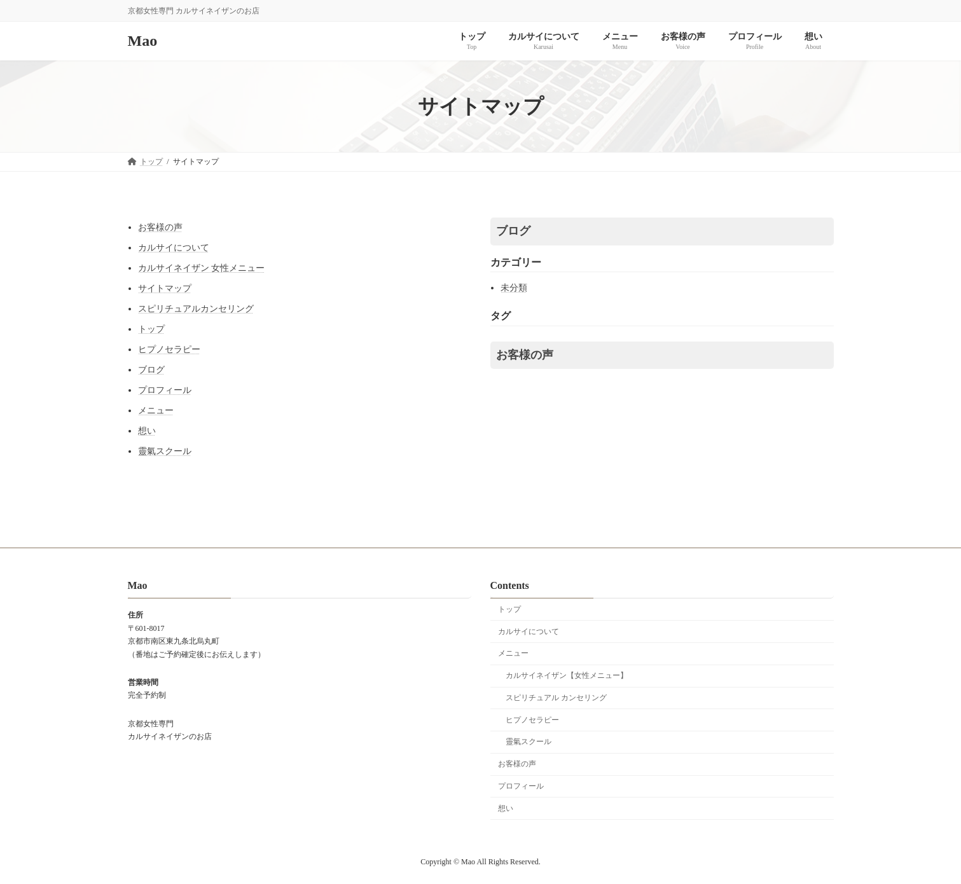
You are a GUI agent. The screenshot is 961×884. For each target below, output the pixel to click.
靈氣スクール (164, 451)
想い (147, 431)
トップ (151, 329)
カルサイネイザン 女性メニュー (201, 268)
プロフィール (164, 390)
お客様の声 (160, 227)
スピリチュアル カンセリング (556, 697)
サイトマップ (164, 288)
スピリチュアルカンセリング (196, 309)
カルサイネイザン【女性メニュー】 (567, 676)
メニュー (156, 410)
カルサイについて (173, 247)
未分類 (514, 288)
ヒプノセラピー (169, 349)
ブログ (151, 370)
